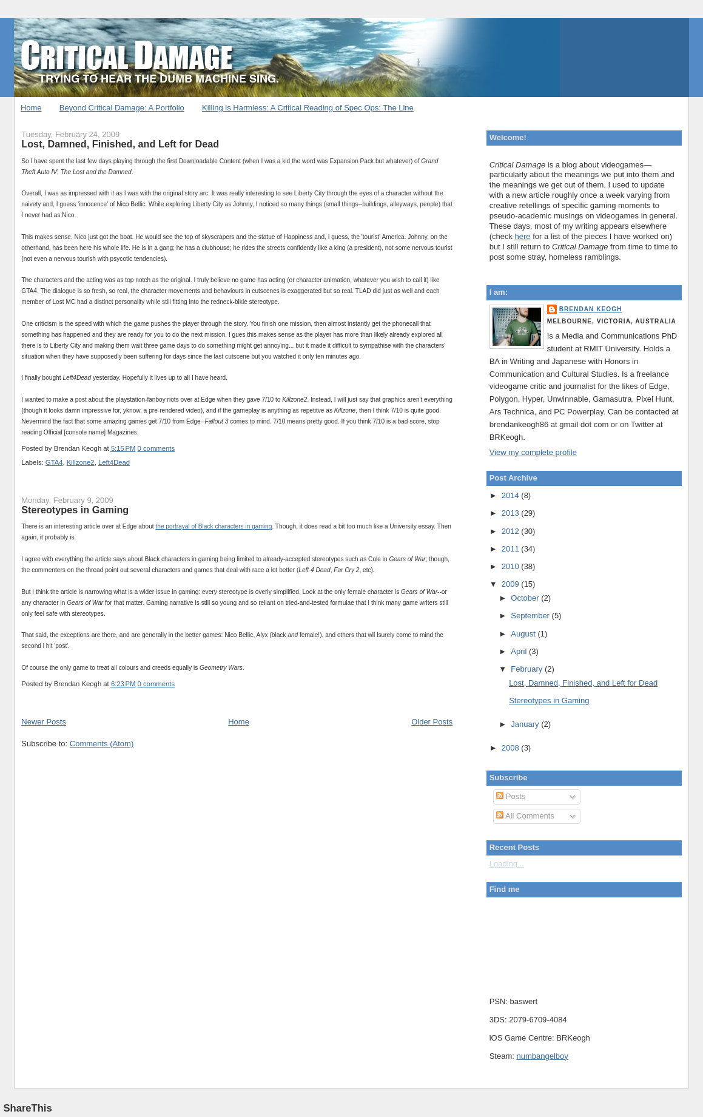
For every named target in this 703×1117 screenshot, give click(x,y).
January (526, 724)
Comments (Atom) (101, 743)
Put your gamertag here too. (551, 943)
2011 (512, 548)
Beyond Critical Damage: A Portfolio (121, 107)
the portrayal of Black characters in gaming (213, 526)
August (524, 633)
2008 (512, 747)
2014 (512, 495)
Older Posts (431, 721)
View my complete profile (533, 452)
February (528, 668)
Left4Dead (114, 462)
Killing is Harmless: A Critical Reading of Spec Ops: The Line (308, 107)
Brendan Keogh (590, 309)
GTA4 (54, 462)
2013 (512, 513)
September (531, 615)
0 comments (156, 448)
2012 (512, 531)
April (520, 651)
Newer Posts (43, 721)
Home (31, 107)
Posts (510, 796)
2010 (512, 566)
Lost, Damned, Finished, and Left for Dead (120, 143)
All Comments (525, 815)
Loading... (506, 863)
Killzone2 (81, 462)
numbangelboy (542, 1056)
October (526, 597)
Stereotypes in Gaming (75, 509)
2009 (512, 584)
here (523, 236)
